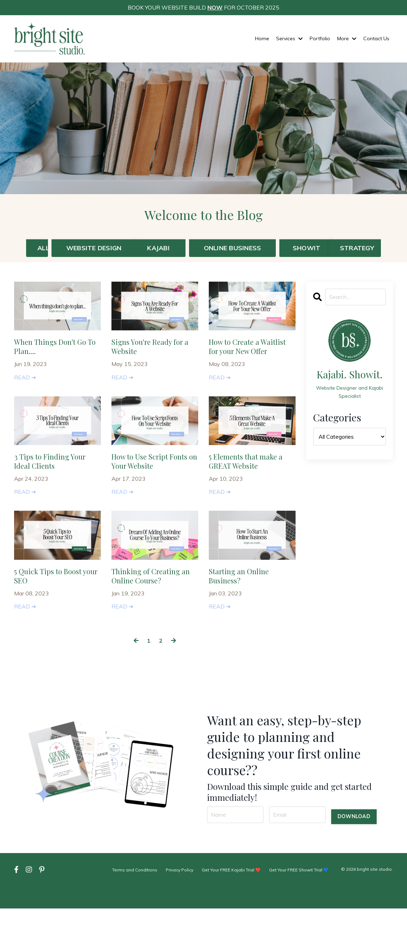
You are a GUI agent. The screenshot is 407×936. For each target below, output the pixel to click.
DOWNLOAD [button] (354, 842)
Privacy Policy (180, 897)
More (346, 38)
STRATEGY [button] (364, 248)
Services (289, 38)
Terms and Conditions (135, 897)
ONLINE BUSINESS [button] (232, 248)
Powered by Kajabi (371, 917)
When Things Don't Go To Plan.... (56, 358)
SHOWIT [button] (307, 248)
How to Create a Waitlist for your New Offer (248, 363)
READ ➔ (25, 390)
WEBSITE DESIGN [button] (89, 253)
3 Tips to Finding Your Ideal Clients (55, 487)
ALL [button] (43, 248)
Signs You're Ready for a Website (154, 358)
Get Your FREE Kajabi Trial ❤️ (231, 897)
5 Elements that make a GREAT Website (249, 487)
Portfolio (320, 38)
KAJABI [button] (158, 248)
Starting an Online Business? (244, 606)
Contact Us (376, 38)
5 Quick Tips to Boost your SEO (53, 606)
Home (262, 38)
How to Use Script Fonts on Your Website (152, 487)
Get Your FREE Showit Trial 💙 (299, 897)
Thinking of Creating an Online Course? (151, 606)
